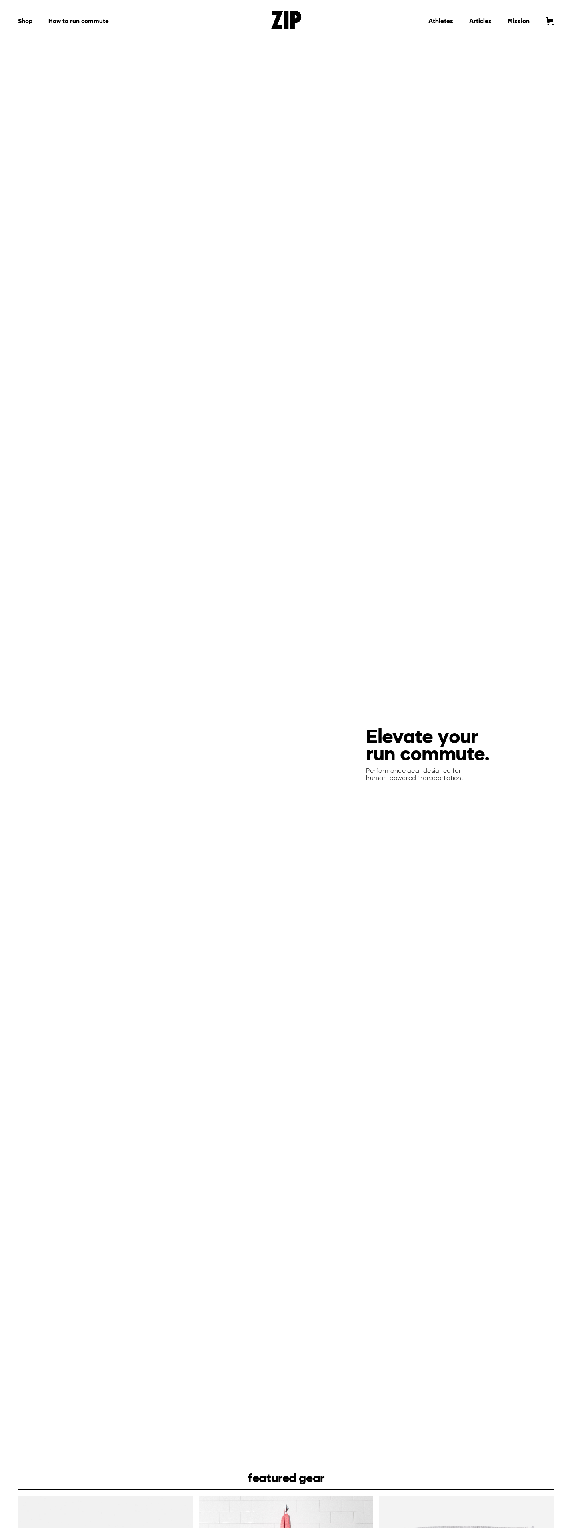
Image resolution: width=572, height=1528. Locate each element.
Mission (519, 21)
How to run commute (78, 21)
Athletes (440, 21)
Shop (25, 21)
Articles (480, 21)
